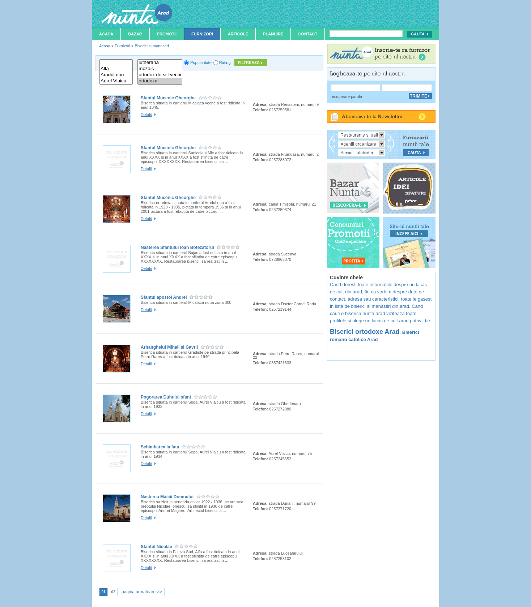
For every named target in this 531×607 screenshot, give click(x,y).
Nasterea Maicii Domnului (167, 496)
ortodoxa (160, 81)
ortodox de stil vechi (160, 75)
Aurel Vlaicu (116, 81)
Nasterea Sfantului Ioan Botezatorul (177, 247)
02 (113, 592)
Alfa (116, 69)
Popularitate (201, 62)
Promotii (167, 34)
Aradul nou (116, 75)
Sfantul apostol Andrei (164, 297)
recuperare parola (346, 96)
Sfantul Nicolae (156, 546)
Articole (238, 34)
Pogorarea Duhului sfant (166, 397)
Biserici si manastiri (152, 46)
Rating (225, 62)
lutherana (160, 63)
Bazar (135, 34)
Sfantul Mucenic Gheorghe (168, 97)
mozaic (160, 69)
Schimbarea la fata (160, 446)
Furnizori (202, 34)
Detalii (146, 114)
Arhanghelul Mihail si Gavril (169, 347)
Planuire (273, 34)
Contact (307, 34)
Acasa (106, 34)
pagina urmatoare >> (142, 591)
